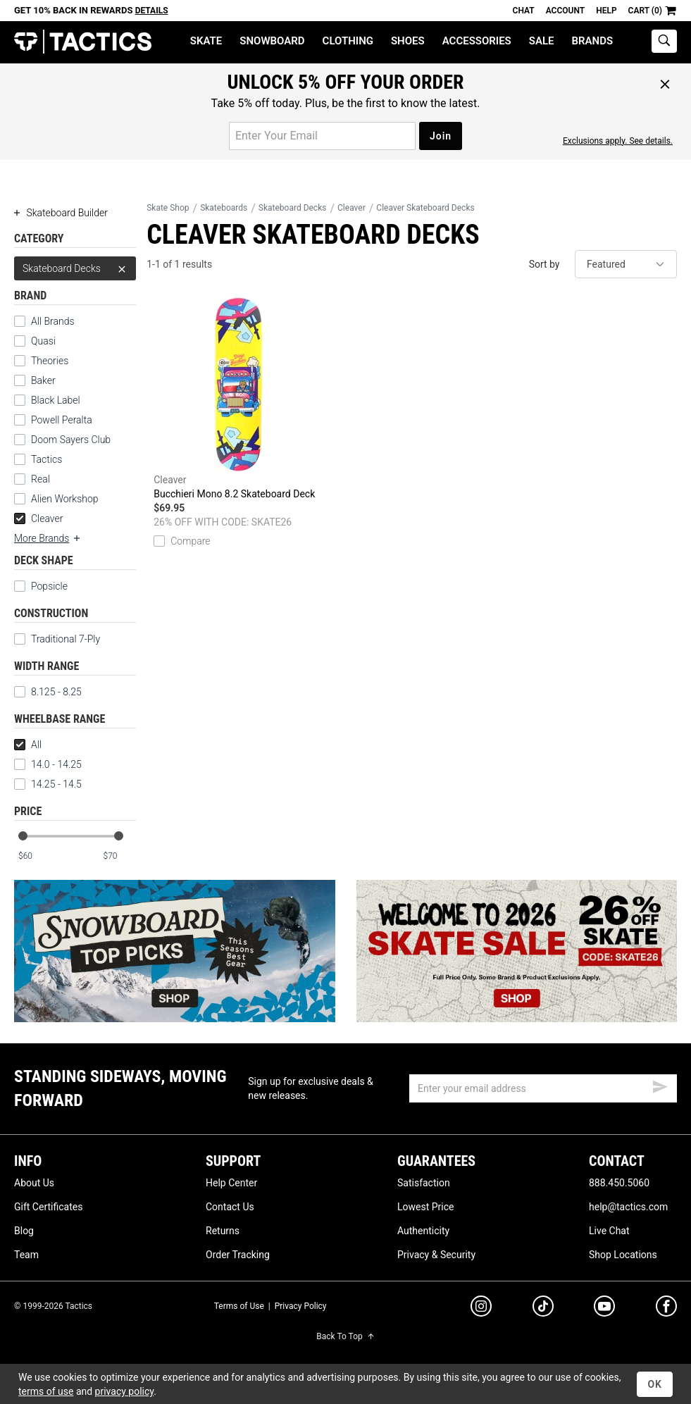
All (28, 744)
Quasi (43, 341)
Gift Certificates (48, 1206)
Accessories (476, 41)
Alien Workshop (65, 498)
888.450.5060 (619, 1182)
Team (26, 1254)
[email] (543, 1088)
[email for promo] (322, 136)
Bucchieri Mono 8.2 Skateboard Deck (238, 398)
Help (606, 10)
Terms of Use (239, 1306)
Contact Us (230, 1206)
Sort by (544, 264)
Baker (43, 380)
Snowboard (271, 41)
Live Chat (609, 1230)
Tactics (82, 42)
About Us (34, 1182)
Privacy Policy (301, 1306)
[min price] (34, 856)
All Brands (53, 321)
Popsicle (49, 586)
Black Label (55, 400)
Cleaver (38, 518)
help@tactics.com (628, 1206)
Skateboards (223, 208)
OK (654, 1384)
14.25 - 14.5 (48, 784)
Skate (206, 41)
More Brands (48, 538)
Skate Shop (168, 208)
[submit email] (660, 1084)
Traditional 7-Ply (65, 639)
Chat (524, 10)
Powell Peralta (61, 419)
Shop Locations (623, 1254)
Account (565, 10)
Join (441, 136)
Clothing (348, 41)
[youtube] (604, 1309)
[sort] (626, 264)
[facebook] (666, 1309)
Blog (24, 1230)
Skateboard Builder (61, 212)
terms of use (45, 1391)
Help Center (231, 1182)
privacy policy (124, 1391)
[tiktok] (543, 1308)
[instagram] (481, 1308)
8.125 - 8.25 (48, 691)
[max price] (119, 856)
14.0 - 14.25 (48, 764)
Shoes (408, 41)
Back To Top (345, 1336)
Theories (49, 360)
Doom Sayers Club (71, 439)
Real (40, 479)
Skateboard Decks (75, 268)
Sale (541, 41)
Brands (593, 41)
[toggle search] (664, 41)
